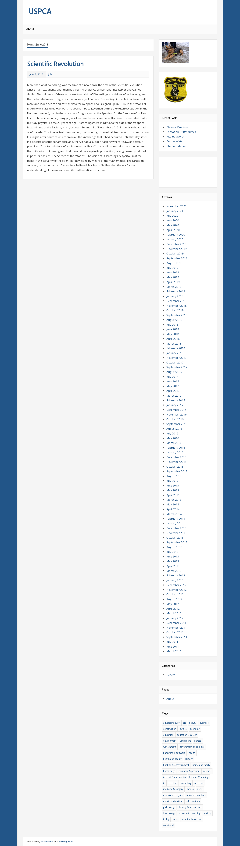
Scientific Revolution (55, 65)
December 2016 (176, 410)
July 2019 (172, 268)
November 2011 (176, 627)
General (171, 675)
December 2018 (176, 301)
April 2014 (173, 509)
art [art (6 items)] (184, 722)
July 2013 (172, 552)
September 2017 (176, 367)
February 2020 (175, 234)
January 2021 (174, 211)
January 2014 (174, 523)
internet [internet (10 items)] (207, 770)
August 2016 (174, 428)
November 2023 (176, 206)
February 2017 (175, 400)
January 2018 (174, 353)
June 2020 (172, 220)
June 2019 (172, 272)
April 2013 (173, 566)
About (30, 29)
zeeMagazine (66, 841)
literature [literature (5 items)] (172, 783)
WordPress (47, 841)
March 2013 (174, 571)
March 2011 (174, 651)
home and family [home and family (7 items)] (201, 764)
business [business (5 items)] (204, 722)
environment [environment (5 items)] (169, 740)
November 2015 (176, 462)
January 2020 (174, 239)
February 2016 (175, 447)
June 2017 (172, 381)
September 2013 (176, 542)
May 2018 (172, 334)
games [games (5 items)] (197, 740)
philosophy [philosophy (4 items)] (168, 807)
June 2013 (172, 556)
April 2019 (173, 282)
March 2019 (174, 287)
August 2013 (174, 547)
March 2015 (174, 499)
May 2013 (172, 561)
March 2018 (174, 343)
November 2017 (176, 358)
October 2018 (175, 310)
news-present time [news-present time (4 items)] (196, 795)
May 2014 (172, 504)
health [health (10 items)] (192, 752)
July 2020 (172, 215)
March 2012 (174, 613)
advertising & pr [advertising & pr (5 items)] (171, 722)
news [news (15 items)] (200, 788)
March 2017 (174, 395)
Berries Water (175, 141)
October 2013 (175, 537)
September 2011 (176, 637)
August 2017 (174, 372)
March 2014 (174, 514)
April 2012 (173, 608)
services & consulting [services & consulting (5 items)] (189, 813)
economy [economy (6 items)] (195, 728)
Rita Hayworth (175, 136)
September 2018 (176, 315)
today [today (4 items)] (166, 819)
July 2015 (172, 481)
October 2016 (175, 419)
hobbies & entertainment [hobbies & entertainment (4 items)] (176, 764)
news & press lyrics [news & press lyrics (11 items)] (173, 795)
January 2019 (174, 296)
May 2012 (172, 604)
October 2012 (175, 594)
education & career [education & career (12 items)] (187, 734)
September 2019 (176, 258)
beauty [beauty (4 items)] (192, 722)
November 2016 (176, 414)
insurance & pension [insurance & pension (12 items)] (189, 770)
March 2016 (174, 443)
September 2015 (176, 471)
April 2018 (173, 339)
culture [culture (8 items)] (183, 728)
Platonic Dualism (177, 127)
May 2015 (172, 490)
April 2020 (173, 230)
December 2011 (176, 623)
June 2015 (172, 485)
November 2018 (176, 305)
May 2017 (172, 386)
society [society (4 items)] (207, 813)
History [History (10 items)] (189, 758)
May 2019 (172, 277)
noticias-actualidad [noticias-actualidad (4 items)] (173, 801)
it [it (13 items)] (164, 783)
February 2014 (175, 518)
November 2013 (176, 533)
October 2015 (175, 466)
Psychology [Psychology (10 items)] (169, 813)
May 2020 (172, 225)
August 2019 (174, 263)
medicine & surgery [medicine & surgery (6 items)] (173, 788)
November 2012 (176, 590)
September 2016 (176, 424)
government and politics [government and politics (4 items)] (192, 746)
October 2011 (175, 632)
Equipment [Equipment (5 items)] (185, 740)
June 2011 (172, 646)
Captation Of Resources (181, 132)
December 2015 (176, 457)
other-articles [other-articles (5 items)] (193, 801)
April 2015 (173, 495)
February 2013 (175, 575)
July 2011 (172, 642)
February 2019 (175, 291)
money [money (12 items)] (190, 788)
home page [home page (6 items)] (169, 770)
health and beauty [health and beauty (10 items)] (172, 758)
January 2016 (174, 452)
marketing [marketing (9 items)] (186, 783)
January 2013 (174, 580)
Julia (50, 74)
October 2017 (175, 362)
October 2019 (175, 253)
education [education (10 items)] (168, 734)
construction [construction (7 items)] (169, 728)
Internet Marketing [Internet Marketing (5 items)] (198, 777)
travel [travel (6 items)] (175, 819)
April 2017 (173, 391)
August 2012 (174, 599)
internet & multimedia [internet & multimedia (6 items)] (174, 777)
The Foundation (176, 146)
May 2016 (172, 438)
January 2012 (174, 618)
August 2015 (174, 476)
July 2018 (172, 324)
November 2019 (176, 249)
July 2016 (172, 433)
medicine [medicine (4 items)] (199, 783)
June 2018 (172, 329)
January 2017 (174, 405)
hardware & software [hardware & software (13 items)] (174, 752)
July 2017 (172, 376)
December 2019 (176, 244)
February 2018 (175, 348)
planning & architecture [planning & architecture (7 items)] (190, 807)
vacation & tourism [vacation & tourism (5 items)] (191, 819)
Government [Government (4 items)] (169, 746)
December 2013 (176, 528)
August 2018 (174, 320)
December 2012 (176, 585)
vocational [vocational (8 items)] (168, 825)
